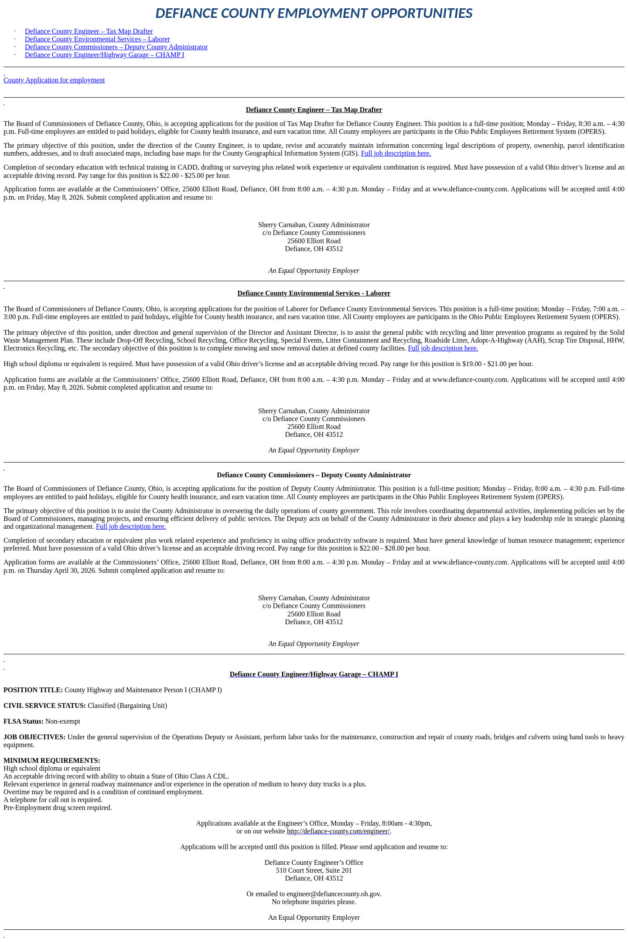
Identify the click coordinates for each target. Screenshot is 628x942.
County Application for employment (54, 80)
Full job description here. (396, 153)
